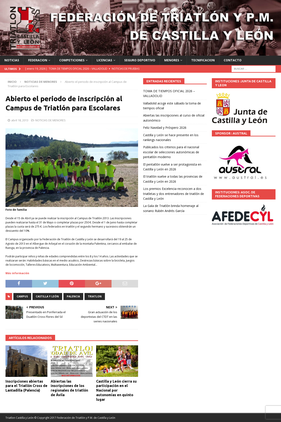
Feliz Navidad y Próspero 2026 (164, 127)
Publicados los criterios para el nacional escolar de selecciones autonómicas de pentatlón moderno (171, 152)
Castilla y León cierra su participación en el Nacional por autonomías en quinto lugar (116, 390)
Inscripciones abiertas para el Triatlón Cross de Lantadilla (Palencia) (26, 385)
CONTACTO (232, 60)
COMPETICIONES (72, 60)
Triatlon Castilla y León (19, 418)
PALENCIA (73, 296)
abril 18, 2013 (19, 120)
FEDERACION (37, 60)
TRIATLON (95, 296)
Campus (22, 296)
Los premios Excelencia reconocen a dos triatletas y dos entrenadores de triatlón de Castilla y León (173, 194)
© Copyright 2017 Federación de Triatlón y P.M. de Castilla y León (74, 418)
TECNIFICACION (203, 60)
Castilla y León (47, 296)
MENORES (171, 60)
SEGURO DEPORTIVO (139, 60)
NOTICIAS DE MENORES (50, 120)
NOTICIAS (11, 60)
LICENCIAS (104, 60)
